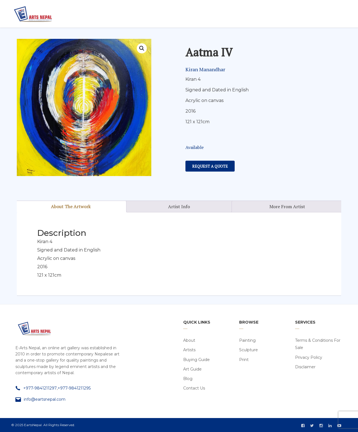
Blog (187, 378)
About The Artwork (71, 206)
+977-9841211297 (40, 388)
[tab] (70, 206)
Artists (189, 349)
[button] (142, 48)
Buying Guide (196, 359)
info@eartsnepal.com (44, 399)
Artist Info (179, 206)
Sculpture (248, 349)
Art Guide (192, 369)
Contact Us (194, 388)
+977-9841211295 (74, 388)
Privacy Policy (308, 357)
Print (244, 359)
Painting (247, 340)
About (189, 340)
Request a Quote (210, 166)
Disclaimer (305, 366)
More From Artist (287, 206)
